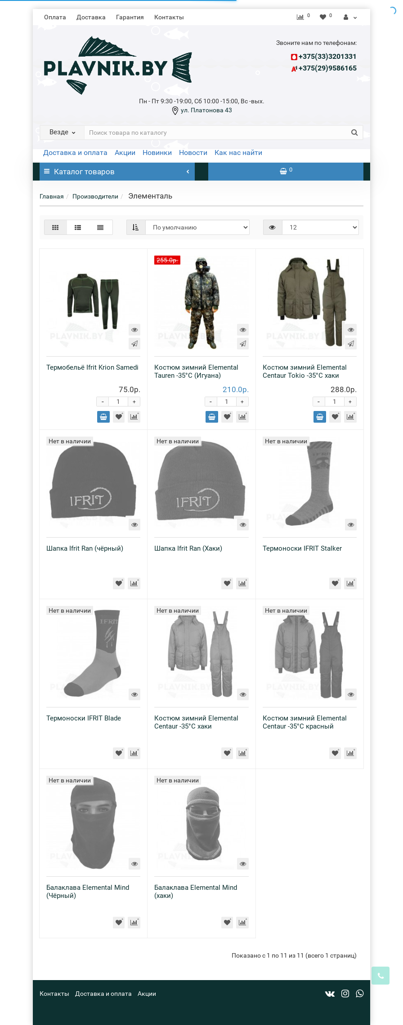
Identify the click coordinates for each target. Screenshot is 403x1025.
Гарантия (130, 17)
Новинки (157, 152)
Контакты (169, 17)
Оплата (55, 17)
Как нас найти (238, 152)
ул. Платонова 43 (205, 110)
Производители (95, 196)
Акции (125, 152)
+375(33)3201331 (328, 56)
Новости (193, 152)
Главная (52, 196)
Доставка (91, 17)
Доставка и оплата (75, 152)
